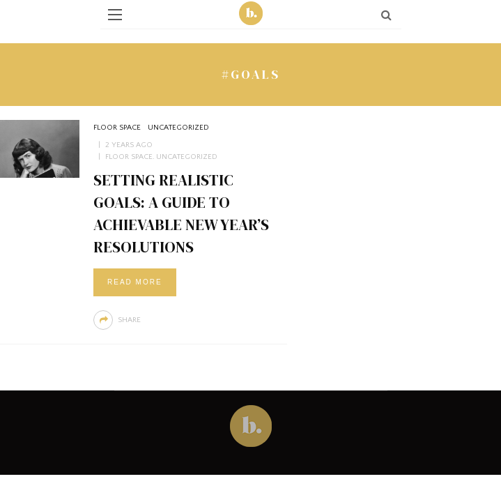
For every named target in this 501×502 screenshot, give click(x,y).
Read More (134, 282)
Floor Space (117, 127)
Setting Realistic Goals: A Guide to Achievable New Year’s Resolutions (181, 213)
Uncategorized (178, 127)
